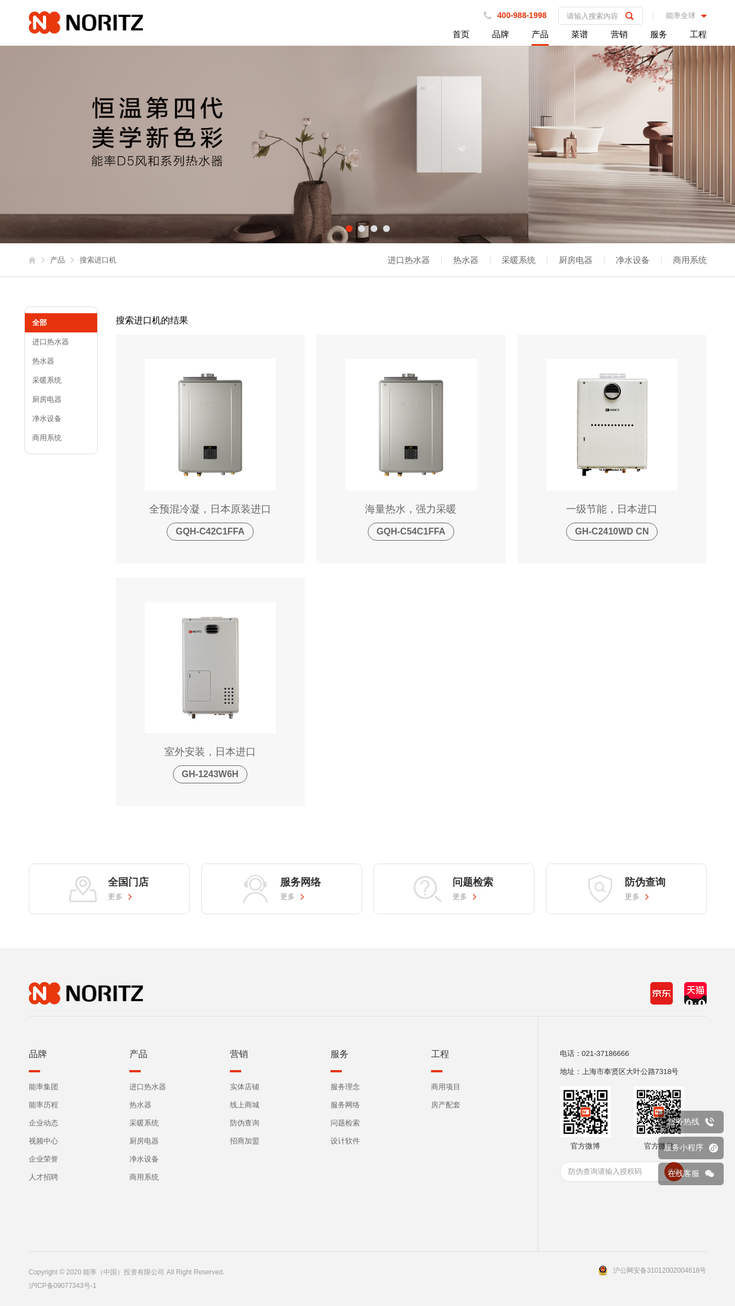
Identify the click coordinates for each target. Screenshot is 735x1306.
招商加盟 (244, 1141)
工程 (698, 34)
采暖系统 (519, 260)
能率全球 (680, 16)
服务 (658, 34)
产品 (540, 34)
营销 (619, 34)
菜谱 (579, 34)
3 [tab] (374, 228)
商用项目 (445, 1087)
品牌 (500, 34)
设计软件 (345, 1141)
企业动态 (43, 1123)
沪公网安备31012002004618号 (659, 1270)
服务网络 (345, 1105)
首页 (461, 34)
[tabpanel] (367, 144)
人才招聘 (43, 1177)
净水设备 (633, 260)
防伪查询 (244, 1123)
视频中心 (43, 1141)
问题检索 (345, 1123)
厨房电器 (576, 260)
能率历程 (43, 1105)
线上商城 (244, 1105)
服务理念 (345, 1087)
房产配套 (445, 1105)
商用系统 (690, 260)
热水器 (466, 260)
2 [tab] (361, 228)
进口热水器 (409, 260)
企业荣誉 (43, 1159)
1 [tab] (349, 228)
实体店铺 (244, 1087)
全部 (39, 322)
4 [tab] (386, 228)
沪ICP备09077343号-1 (63, 1286)
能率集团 (43, 1087)
